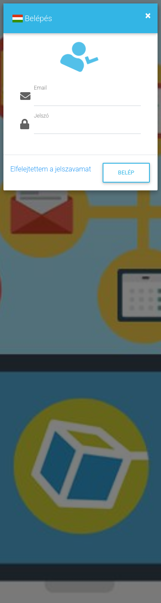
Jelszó (41, 116)
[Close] (148, 15)
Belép (126, 172)
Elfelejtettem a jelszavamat (50, 169)
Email (40, 88)
